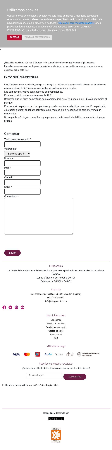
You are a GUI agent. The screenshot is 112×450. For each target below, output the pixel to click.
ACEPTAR (14, 37)
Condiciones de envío (56, 327)
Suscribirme (74, 376)
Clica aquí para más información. (76, 23)
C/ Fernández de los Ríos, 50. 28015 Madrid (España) (56, 294)
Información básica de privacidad (42, 385)
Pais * (7, 167)
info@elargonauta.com (56, 301)
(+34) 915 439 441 (56, 297)
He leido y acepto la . (32, 385)
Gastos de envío (56, 331)
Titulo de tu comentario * (17, 139)
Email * (8, 186)
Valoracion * (10, 148)
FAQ (56, 338)
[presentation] (27, 243)
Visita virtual (56, 334)
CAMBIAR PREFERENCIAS (37, 37)
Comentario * (11, 196)
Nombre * (9, 158)
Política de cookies (56, 323)
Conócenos (56, 320)
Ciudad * (9, 177)
